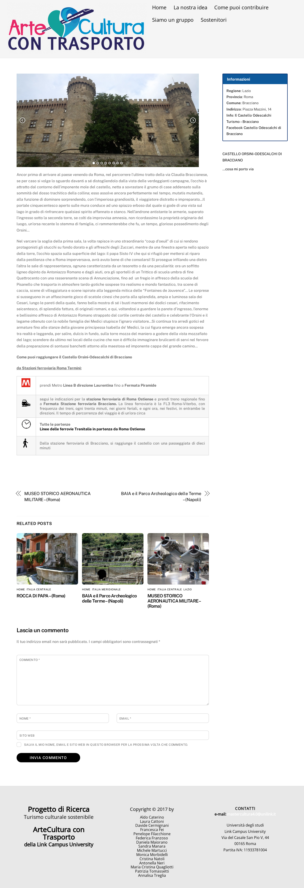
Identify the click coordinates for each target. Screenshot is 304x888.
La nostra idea (190, 7)
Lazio (187, 589)
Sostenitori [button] (214, 19)
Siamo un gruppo (172, 19)
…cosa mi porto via (238, 169)
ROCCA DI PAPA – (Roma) (41, 595)
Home (159, 7)
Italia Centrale (39, 589)
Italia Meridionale (106, 589)
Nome (25, 718)
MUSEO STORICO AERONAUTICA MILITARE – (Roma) (57, 496)
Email (125, 718)
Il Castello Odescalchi (253, 115)
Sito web (27, 735)
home (21, 589)
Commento (29, 660)
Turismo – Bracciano (242, 122)
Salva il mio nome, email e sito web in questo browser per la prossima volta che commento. (106, 744)
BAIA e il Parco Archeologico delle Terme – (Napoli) (161, 496)
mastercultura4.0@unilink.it (251, 814)
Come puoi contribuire (241, 7)
